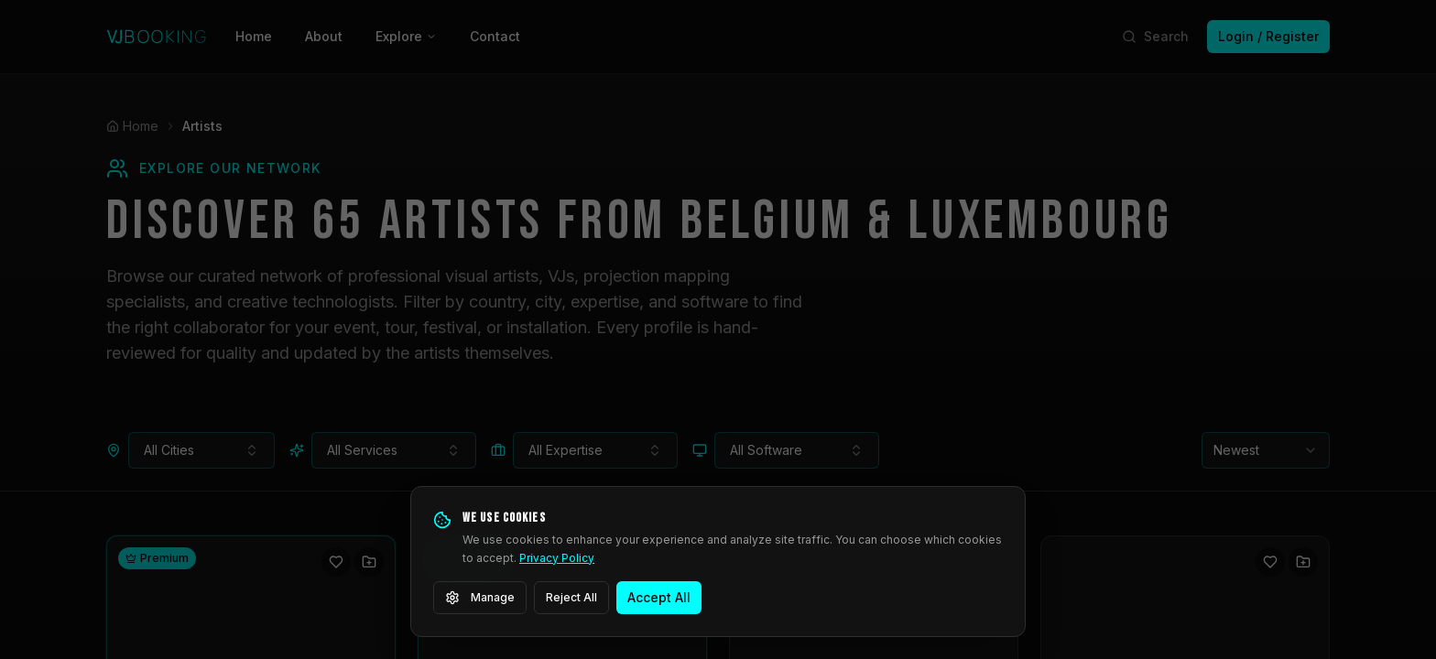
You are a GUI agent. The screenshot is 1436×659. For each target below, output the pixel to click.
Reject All (571, 597)
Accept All (659, 597)
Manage (480, 597)
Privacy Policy (556, 558)
